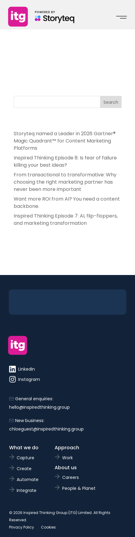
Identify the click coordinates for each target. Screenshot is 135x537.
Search (110, 102)
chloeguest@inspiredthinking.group (46, 429)
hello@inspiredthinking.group (39, 407)
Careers (70, 477)
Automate (28, 479)
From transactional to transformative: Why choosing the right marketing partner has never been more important (65, 182)
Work (67, 458)
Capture (25, 458)
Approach (67, 447)
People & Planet (79, 488)
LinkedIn (22, 369)
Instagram (24, 379)
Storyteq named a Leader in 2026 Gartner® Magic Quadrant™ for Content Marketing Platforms (65, 141)
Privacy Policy (21, 527)
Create (24, 469)
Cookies (48, 527)
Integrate (26, 490)
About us (66, 467)
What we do (24, 447)
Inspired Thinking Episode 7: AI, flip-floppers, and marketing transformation (66, 219)
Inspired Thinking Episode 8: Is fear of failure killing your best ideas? (65, 161)
